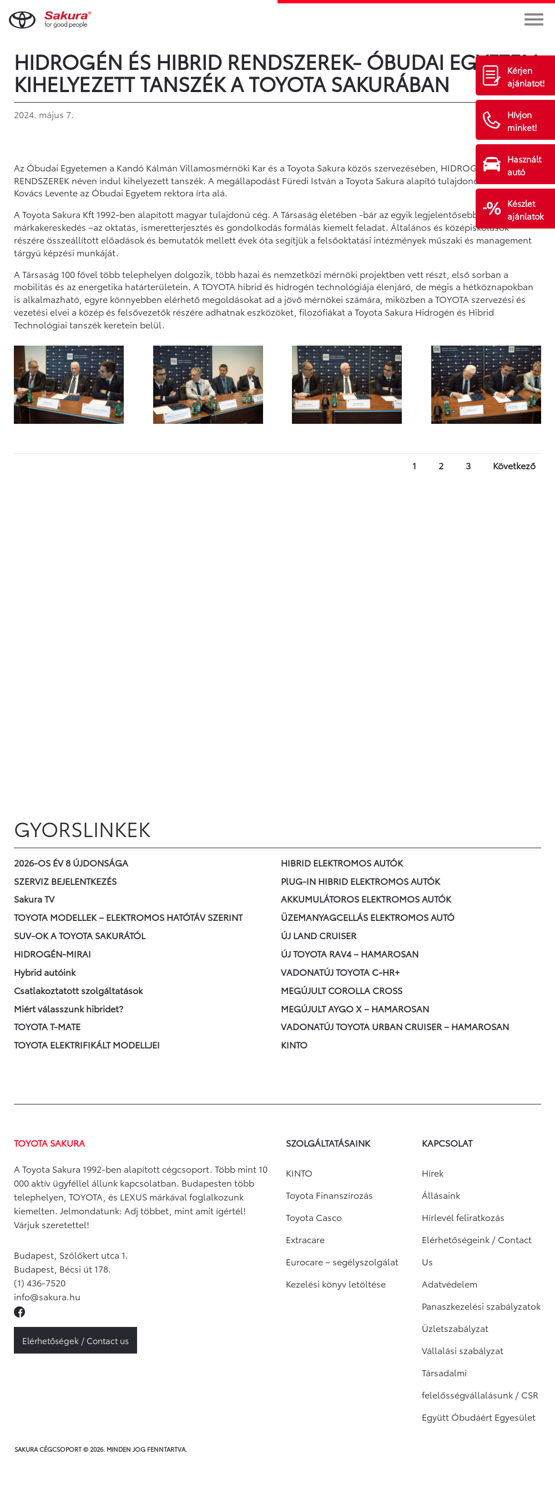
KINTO (294, 1044)
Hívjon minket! (522, 120)
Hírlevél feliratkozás (463, 1216)
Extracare (305, 1239)
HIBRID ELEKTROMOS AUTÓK (342, 862)
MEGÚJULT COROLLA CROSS (341, 990)
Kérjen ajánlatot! (526, 76)
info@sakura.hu (47, 1296)
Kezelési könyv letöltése (336, 1283)
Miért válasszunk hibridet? (68, 1008)
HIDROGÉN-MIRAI (52, 953)
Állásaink (441, 1194)
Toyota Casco (314, 1216)
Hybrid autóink (44, 971)
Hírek (432, 1172)
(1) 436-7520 (39, 1282)
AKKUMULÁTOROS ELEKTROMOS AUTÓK (366, 898)
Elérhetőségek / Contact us (75, 1340)
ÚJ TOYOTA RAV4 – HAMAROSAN (349, 953)
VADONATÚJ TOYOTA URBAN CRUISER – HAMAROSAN (395, 1026)
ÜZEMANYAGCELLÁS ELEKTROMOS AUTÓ (368, 916)
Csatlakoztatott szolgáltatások (78, 990)
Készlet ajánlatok (525, 209)
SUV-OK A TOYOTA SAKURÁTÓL (79, 935)
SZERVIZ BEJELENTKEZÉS (65, 880)
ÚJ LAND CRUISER (318, 935)
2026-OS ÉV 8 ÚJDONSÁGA (71, 862)
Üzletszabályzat (455, 1327)
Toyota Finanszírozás (329, 1194)
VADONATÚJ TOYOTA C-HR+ (340, 971)
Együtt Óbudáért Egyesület (479, 1416)
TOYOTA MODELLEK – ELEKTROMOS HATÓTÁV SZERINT (128, 916)
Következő (514, 465)
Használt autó (524, 165)
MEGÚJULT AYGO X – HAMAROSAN (355, 1008)
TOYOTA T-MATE (47, 1026)
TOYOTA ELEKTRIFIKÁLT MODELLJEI (87, 1044)
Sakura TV (34, 898)
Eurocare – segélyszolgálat (342, 1261)
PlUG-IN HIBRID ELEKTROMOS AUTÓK (360, 880)
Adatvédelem (449, 1283)
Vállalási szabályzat (462, 1350)
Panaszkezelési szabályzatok (481, 1305)
